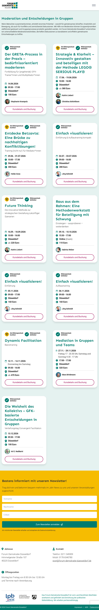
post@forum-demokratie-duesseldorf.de (72, 560)
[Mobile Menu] (94, 5)
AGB (86, 607)
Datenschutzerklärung (47, 530)
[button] (24, 109)
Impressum (78, 607)
